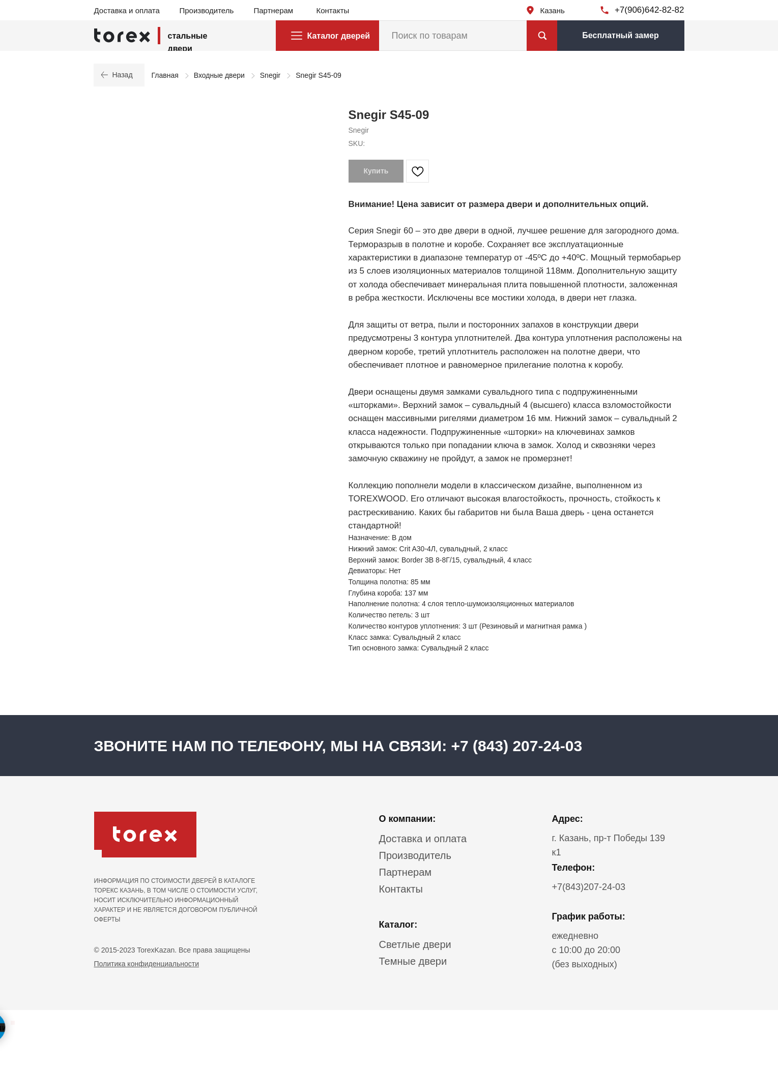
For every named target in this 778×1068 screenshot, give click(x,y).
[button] (620, 35)
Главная (165, 75)
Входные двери (219, 75)
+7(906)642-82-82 (649, 10)
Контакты (333, 10)
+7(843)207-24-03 (589, 887)
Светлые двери (415, 944)
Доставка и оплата (127, 10)
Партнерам (274, 10)
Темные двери (413, 961)
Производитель (207, 10)
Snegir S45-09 (318, 75)
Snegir (270, 75)
